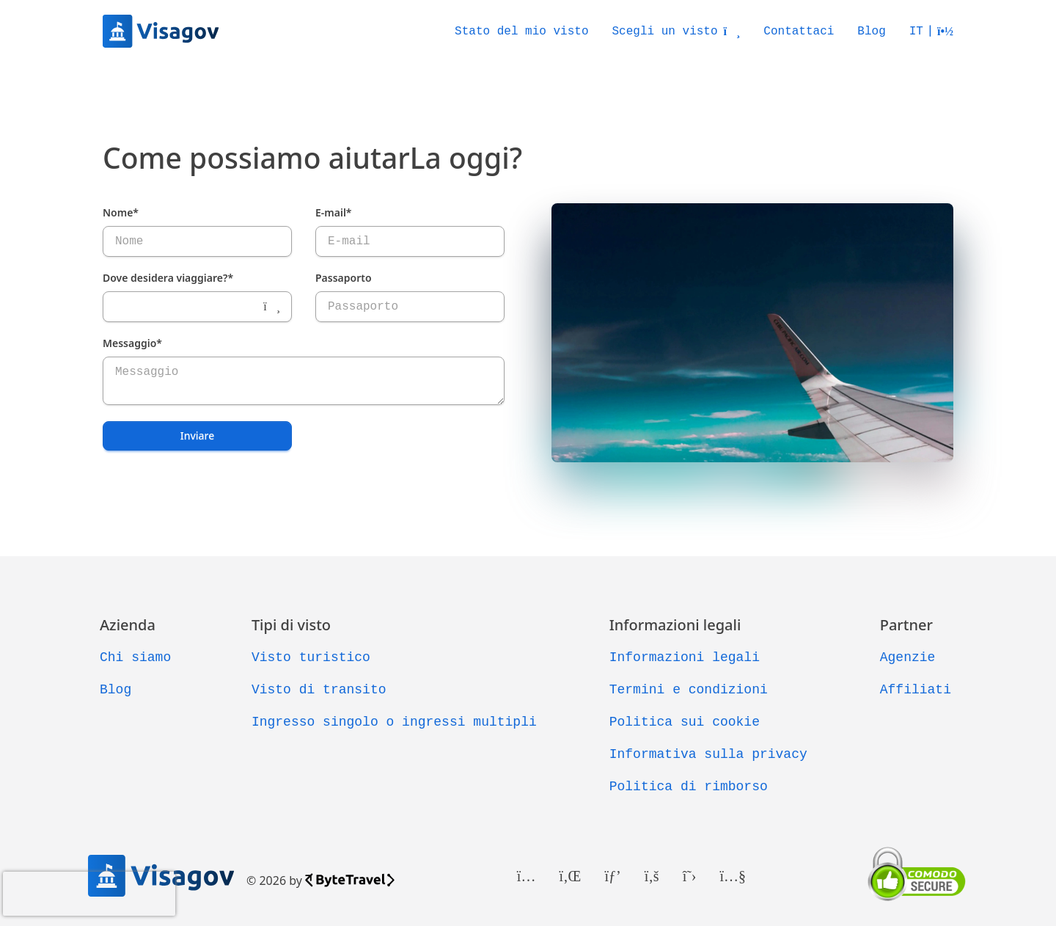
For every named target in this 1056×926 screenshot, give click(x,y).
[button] (931, 31)
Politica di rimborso (688, 786)
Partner (906, 625)
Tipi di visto (291, 625)
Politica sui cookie (684, 722)
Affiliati (915, 689)
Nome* (121, 212)
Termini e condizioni (688, 689)
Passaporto (343, 278)
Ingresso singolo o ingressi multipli (394, 722)
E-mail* (333, 212)
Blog (871, 31)
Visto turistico (311, 657)
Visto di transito (319, 689)
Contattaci (798, 31)
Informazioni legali (675, 625)
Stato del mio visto (521, 31)
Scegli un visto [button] (676, 31)
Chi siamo (135, 657)
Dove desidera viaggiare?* (168, 278)
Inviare (197, 435)
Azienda (127, 625)
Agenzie (908, 657)
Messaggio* (132, 343)
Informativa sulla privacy (708, 754)
